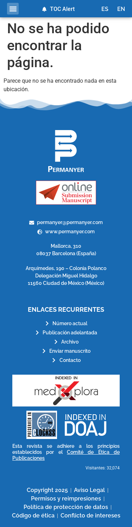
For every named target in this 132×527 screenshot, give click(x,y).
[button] (13, 8)
